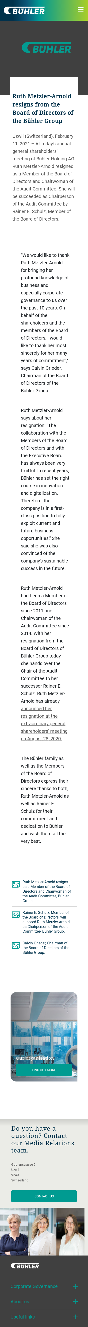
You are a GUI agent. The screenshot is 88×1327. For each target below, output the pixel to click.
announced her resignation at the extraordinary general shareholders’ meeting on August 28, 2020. (44, 723)
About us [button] (20, 1301)
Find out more (44, 1070)
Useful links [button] (23, 1317)
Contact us (44, 1196)
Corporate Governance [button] (34, 1286)
